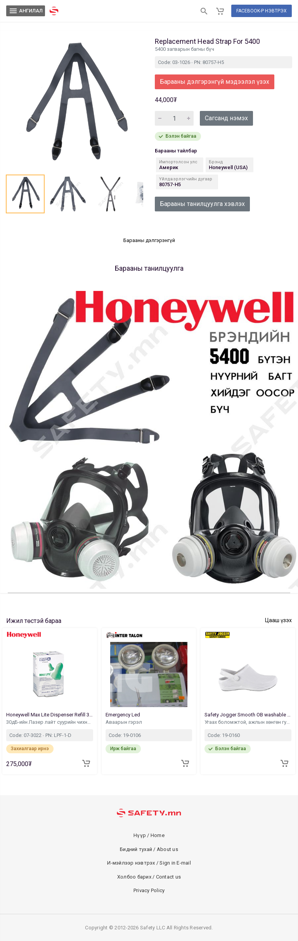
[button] (25, 194)
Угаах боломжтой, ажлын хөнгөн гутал (247, 722)
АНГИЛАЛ (26, 11)
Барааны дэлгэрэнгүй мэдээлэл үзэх (214, 81)
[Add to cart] (86, 763)
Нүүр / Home (149, 835)
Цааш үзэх (278, 620)
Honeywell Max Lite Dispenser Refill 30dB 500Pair (49, 715)
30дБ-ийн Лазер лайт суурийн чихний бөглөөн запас (49, 722)
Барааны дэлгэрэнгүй (149, 240)
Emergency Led (123, 715)
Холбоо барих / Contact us (149, 877)
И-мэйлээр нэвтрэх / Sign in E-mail (149, 863)
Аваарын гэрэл (124, 722)
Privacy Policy (149, 890)
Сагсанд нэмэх (226, 118)
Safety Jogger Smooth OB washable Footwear (247, 715)
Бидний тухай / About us (149, 849)
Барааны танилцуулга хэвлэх (202, 204)
